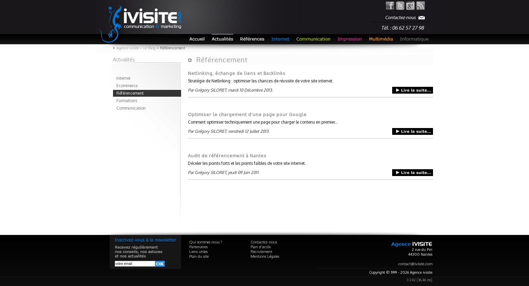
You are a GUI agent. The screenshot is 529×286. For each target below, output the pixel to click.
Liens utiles (198, 251)
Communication (131, 108)
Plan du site (199, 256)
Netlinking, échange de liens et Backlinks (237, 73)
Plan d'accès (261, 246)
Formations (126, 100)
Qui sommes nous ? (205, 242)
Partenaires (198, 246)
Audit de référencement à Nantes (227, 155)
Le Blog (149, 48)
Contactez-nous (264, 242)
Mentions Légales (265, 256)
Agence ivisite (127, 48)
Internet (123, 78)
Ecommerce (127, 85)
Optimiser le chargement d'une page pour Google (247, 114)
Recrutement (261, 251)
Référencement (130, 93)
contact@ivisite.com (415, 263)
